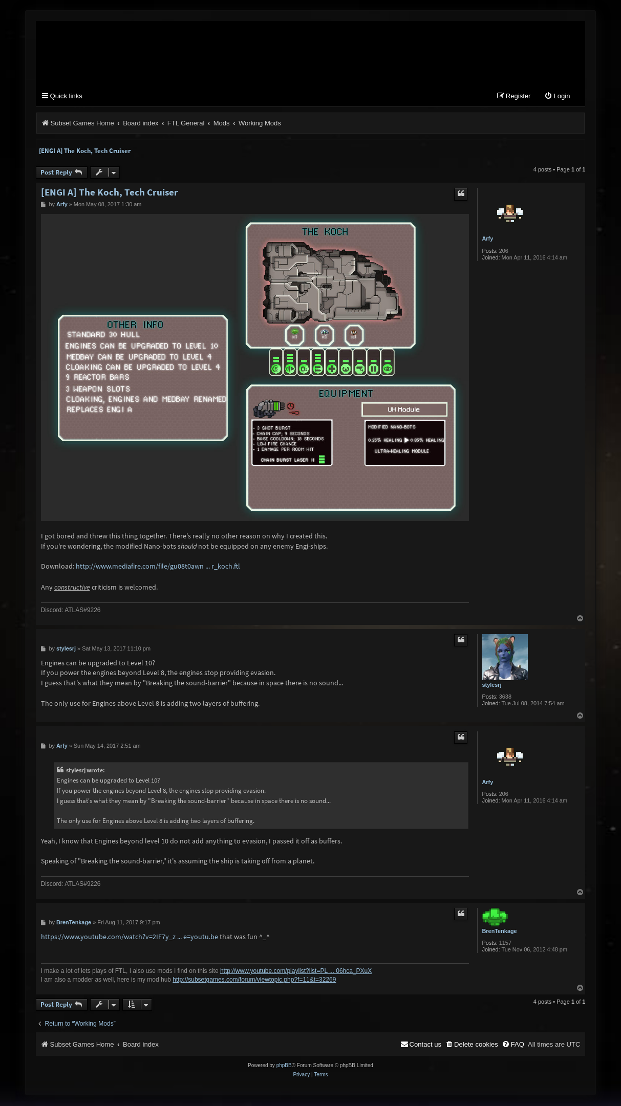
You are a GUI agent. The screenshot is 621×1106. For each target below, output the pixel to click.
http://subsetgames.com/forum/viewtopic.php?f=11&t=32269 (254, 980)
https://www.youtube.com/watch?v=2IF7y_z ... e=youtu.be (129, 937)
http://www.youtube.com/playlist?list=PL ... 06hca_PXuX (296, 971)
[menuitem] (557, 97)
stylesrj (491, 685)
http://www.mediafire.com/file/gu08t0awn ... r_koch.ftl (158, 566)
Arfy (487, 239)
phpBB (284, 1066)
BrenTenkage (499, 931)
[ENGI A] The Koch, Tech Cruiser (85, 151)
